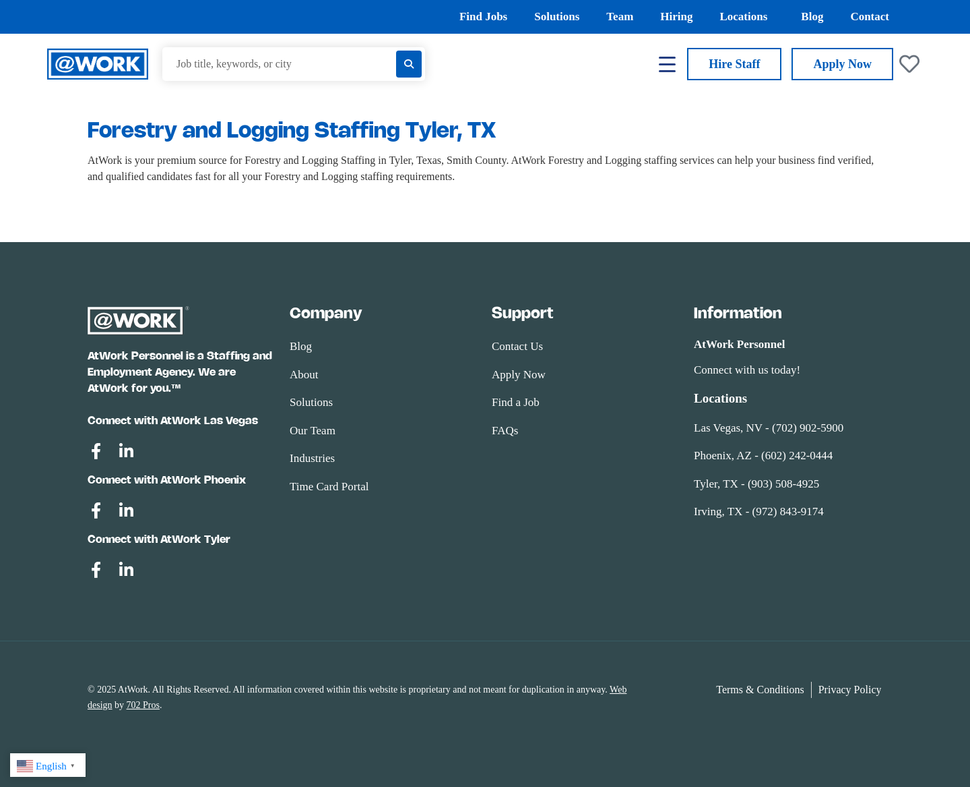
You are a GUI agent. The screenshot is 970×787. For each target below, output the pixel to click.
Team (619, 16)
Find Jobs (483, 16)
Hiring (676, 16)
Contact (869, 16)
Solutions (556, 16)
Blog (812, 16)
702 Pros (143, 705)
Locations (746, 17)
